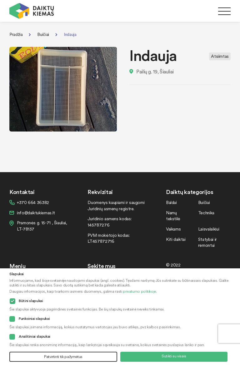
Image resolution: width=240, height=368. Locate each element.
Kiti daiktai (176, 239)
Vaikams (173, 228)
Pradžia (15, 34)
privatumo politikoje (139, 291)
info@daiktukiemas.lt (36, 212)
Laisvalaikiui (208, 228)
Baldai (171, 202)
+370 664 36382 (33, 202)
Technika (206, 212)
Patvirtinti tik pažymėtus (63, 356)
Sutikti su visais (174, 356)
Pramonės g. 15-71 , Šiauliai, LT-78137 (42, 225)
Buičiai (43, 34)
